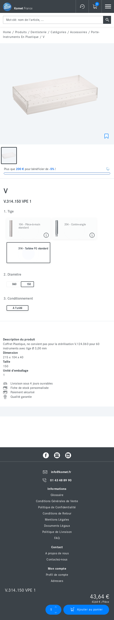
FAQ (57, 538)
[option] (9, 155)
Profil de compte (57, 574)
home (7, 32)
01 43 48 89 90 (60, 480)
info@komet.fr (61, 472)
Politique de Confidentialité (57, 507)
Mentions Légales (57, 519)
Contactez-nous (57, 559)
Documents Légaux (57, 525)
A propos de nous (57, 553)
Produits (21, 32)
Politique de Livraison (57, 531)
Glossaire (57, 495)
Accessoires (78, 32)
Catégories (58, 32)
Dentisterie (39, 32)
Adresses (57, 581)
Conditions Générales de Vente (57, 501)
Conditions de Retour (57, 513)
